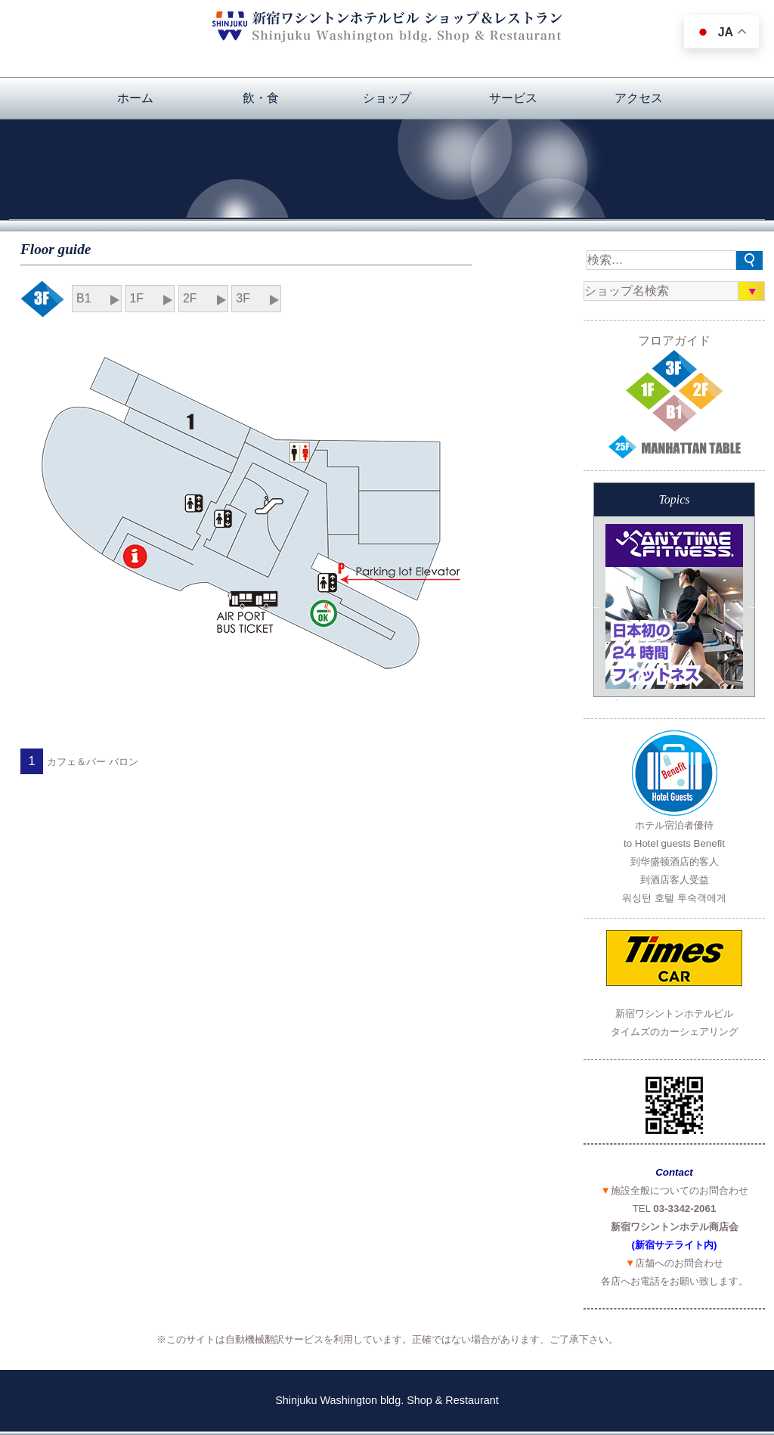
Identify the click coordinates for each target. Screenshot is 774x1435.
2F (190, 298)
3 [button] (616, 700)
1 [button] (616, 659)
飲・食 (261, 97)
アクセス (639, 97)
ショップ (387, 97)
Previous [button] (594, 606)
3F (243, 298)
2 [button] (616, 679)
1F (136, 298)
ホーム (135, 97)
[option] (674, 606)
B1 (83, 298)
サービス (513, 97)
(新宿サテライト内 (673, 1245)
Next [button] (754, 606)
